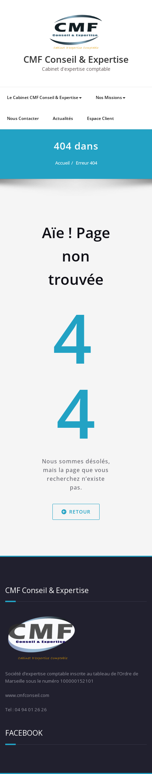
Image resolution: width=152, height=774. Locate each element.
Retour (76, 511)
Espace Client (100, 118)
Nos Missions (110, 97)
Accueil (62, 163)
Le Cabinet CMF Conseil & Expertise (44, 97)
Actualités (63, 118)
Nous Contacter (23, 118)
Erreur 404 (86, 163)
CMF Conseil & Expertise (76, 59)
